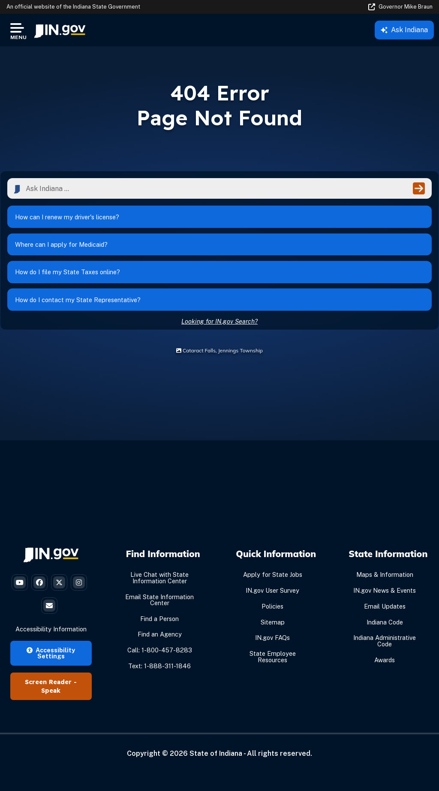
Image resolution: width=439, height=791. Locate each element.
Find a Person (159, 636)
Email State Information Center (159, 617)
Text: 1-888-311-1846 (159, 684)
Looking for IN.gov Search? (219, 339)
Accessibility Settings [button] (51, 671)
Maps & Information (384, 593)
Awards (384, 678)
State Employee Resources (273, 675)
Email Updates (385, 624)
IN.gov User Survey (272, 608)
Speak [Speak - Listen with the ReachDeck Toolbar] (50, 709)
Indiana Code (385, 640)
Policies (272, 624)
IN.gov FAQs (272, 656)
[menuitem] (59, 30)
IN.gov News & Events (384, 608)
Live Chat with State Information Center (159, 596)
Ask (404, 30)
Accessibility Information (51, 647)
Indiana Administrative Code (384, 659)
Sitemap (273, 640)
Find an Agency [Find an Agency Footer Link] (160, 652)
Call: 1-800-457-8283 (159, 668)
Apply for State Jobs (272, 593)
